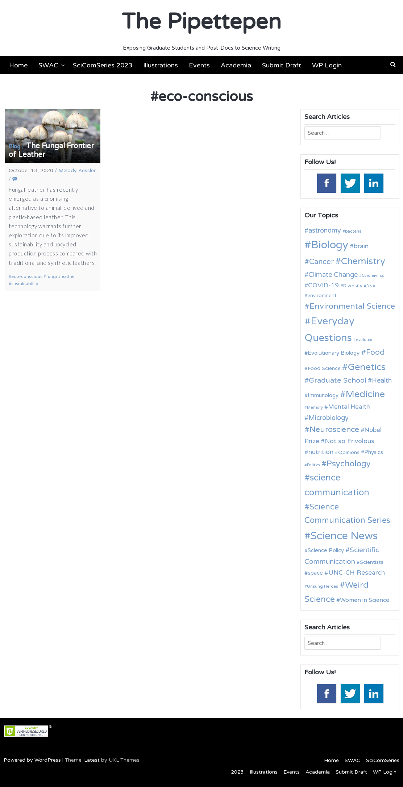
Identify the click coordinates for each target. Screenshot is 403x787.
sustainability (24, 283)
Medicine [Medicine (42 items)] (365, 394)
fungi (51, 276)
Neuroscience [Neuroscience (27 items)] (334, 429)
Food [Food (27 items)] (375, 352)
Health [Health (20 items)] (382, 380)
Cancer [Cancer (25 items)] (321, 262)
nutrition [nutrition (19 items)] (320, 452)
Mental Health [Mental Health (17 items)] (349, 407)
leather (68, 276)
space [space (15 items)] (315, 573)
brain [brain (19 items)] (361, 246)
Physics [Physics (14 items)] (373, 452)
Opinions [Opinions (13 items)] (349, 452)
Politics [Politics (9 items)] (313, 465)
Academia (236, 65)
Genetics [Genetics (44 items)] (367, 366)
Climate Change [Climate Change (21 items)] (333, 275)
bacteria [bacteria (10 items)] (353, 231)
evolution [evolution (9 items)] (365, 339)
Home (18, 65)
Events (199, 65)
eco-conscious (26, 276)
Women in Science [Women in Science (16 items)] (364, 600)
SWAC (48, 65)
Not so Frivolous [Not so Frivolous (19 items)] (349, 441)
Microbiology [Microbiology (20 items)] (328, 418)
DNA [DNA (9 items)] (370, 286)
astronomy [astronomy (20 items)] (324, 230)
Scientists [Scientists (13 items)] (371, 562)
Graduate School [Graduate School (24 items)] (337, 380)
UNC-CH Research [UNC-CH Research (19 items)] (356, 572)
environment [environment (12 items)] (321, 296)
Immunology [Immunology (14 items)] (323, 395)
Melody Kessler (77, 170)
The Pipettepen (201, 22)
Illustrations (160, 65)
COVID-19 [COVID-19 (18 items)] (323, 285)
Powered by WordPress (32, 760)
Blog (14, 146)
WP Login (327, 65)
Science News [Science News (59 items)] (344, 536)
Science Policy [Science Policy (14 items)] (326, 550)
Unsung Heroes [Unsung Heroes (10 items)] (322, 586)
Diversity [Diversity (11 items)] (352, 286)
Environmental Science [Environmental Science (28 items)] (352, 306)
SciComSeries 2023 (102, 65)
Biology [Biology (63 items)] (329, 244)
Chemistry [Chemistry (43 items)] (363, 261)
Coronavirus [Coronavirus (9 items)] (373, 275)
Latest (92, 760)
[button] (393, 64)
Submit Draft (281, 65)
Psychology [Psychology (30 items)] (349, 464)
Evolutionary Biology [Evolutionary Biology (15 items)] (334, 353)
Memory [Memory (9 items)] (315, 407)
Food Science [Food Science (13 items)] (324, 368)
